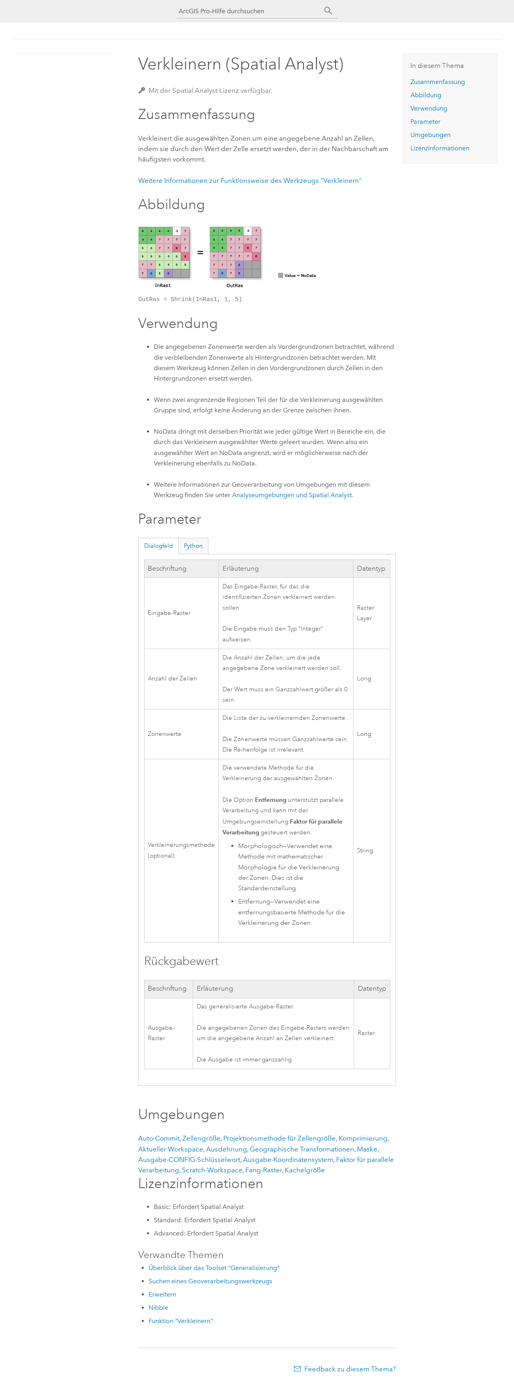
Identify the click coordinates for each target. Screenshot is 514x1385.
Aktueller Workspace (170, 1149)
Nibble (158, 1307)
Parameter (425, 121)
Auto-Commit (158, 1138)
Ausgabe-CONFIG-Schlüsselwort (189, 1160)
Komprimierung (363, 1138)
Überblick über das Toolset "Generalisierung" (214, 1268)
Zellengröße (201, 1138)
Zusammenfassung (437, 82)
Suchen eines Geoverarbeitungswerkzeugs (210, 1281)
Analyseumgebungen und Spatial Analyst (292, 495)
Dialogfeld (158, 545)
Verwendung (428, 108)
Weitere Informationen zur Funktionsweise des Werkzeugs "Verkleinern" (250, 180)
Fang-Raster (263, 1170)
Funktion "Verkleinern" (181, 1321)
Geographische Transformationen (302, 1149)
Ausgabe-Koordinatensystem (288, 1160)
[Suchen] (328, 11)
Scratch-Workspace (212, 1170)
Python (193, 545)
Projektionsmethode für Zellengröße (279, 1138)
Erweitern (162, 1294)
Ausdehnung (226, 1149)
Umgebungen (430, 135)
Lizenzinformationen (439, 148)
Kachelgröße (305, 1170)
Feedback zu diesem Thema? (350, 1369)
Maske (367, 1149)
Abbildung (425, 95)
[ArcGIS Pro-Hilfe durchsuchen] (249, 11)
